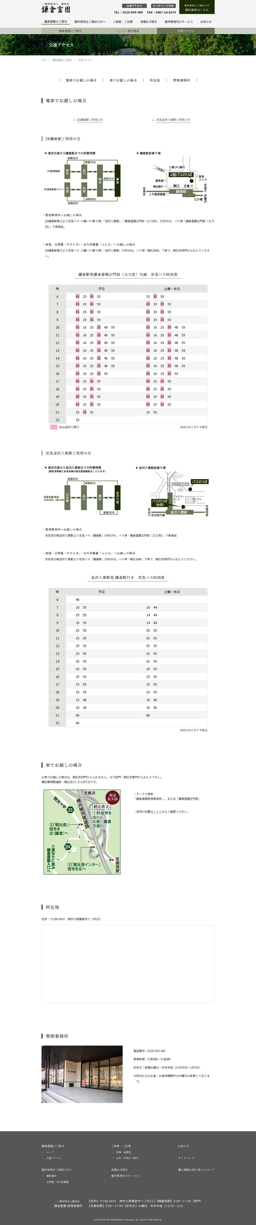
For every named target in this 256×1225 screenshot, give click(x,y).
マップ (50, 1152)
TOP (44, 60)
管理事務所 (181, 80)
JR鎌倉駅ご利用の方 (90, 120)
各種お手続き (119, 1170)
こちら (157, 812)
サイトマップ (186, 1158)
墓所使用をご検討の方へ (57, 1170)
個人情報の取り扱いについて (196, 1170)
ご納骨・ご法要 (121, 1146)
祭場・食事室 (123, 1152)
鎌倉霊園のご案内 (62, 60)
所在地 (155, 80)
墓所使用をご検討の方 (197, 8)
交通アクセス (134, 5)
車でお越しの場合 (123, 80)
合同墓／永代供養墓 (57, 1182)
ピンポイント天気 (163, 5)
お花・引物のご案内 (127, 1158)
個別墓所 (51, 1176)
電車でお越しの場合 (81, 80)
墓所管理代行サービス (125, 1176)
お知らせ (183, 1146)
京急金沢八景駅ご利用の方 (173, 120)
